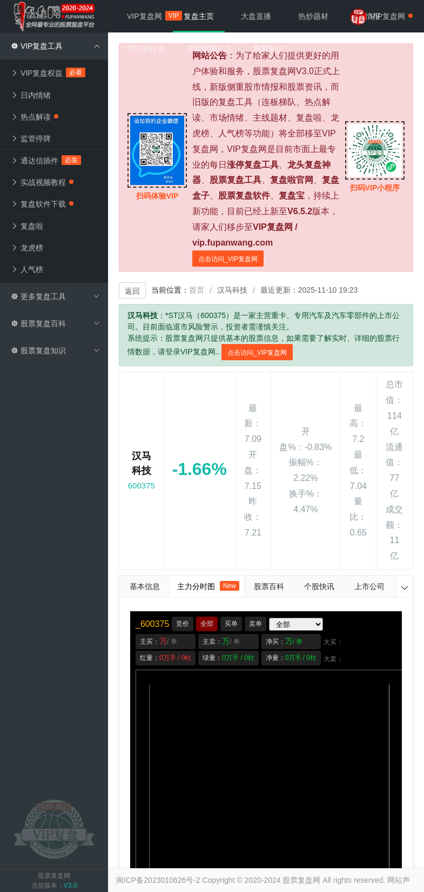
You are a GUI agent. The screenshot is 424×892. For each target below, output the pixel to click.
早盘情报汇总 (209, 48)
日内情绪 (31, 95)
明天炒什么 (146, 48)
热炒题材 (313, 16)
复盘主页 (199, 16)
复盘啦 (27, 226)
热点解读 (34, 117)
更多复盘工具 (55, 296)
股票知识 (268, 48)
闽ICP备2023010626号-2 (158, 880)
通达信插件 (46, 160)
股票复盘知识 (55, 350)
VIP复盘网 (150, 15)
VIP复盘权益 (48, 72)
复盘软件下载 (42, 204)
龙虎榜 (27, 247)
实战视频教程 (42, 182)
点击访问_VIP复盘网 (228, 259)
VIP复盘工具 (55, 46)
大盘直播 (256, 16)
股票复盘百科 (55, 323)
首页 (196, 290)
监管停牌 (31, 138)
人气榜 (27, 269)
